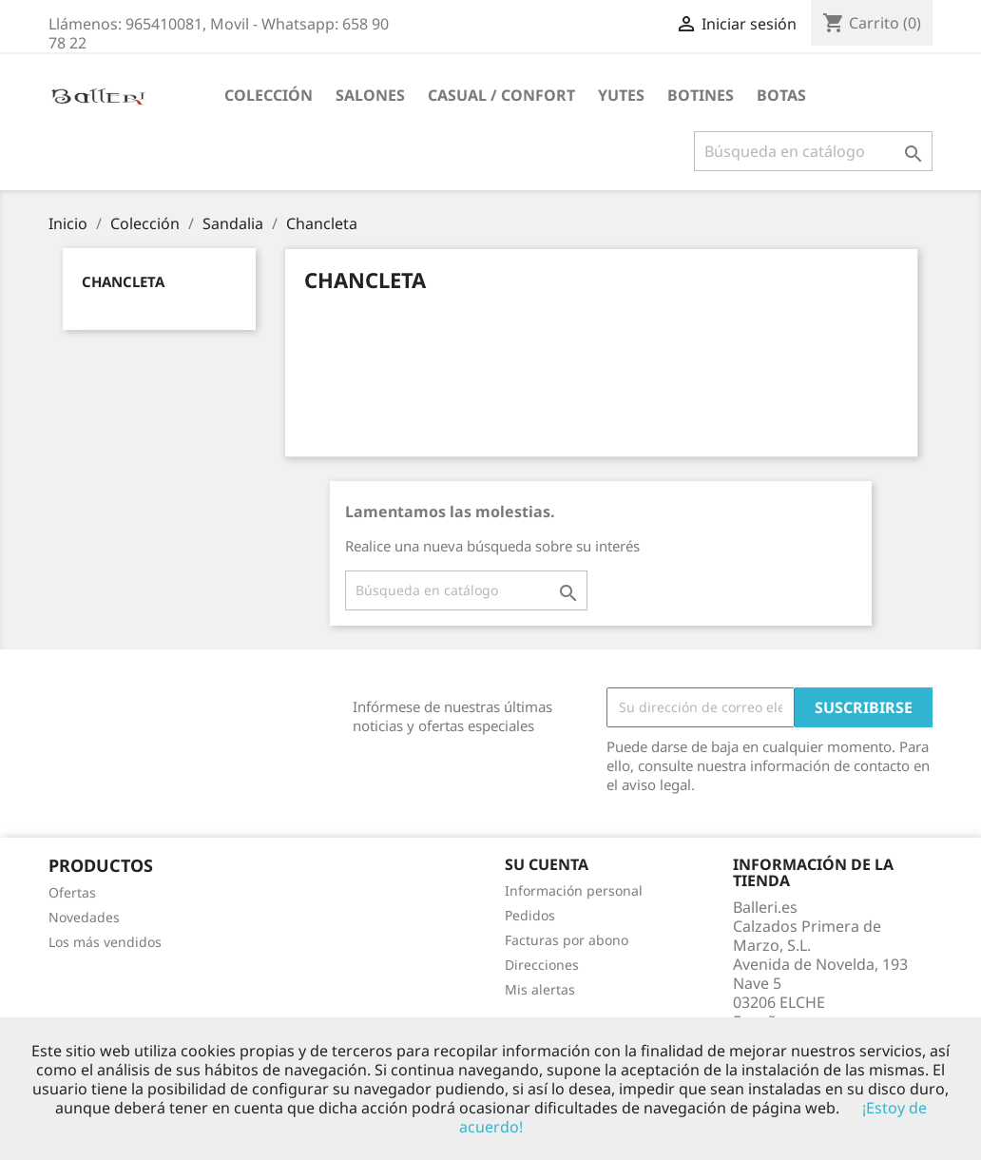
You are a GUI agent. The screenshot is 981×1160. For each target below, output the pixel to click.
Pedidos (530, 915)
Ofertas (72, 892)
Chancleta (123, 281)
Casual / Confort (501, 95)
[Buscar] (813, 151)
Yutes (621, 95)
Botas (781, 95)
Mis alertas (540, 989)
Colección (268, 95)
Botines (700, 95)
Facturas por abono (566, 940)
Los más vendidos (105, 942)
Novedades (84, 917)
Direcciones (542, 965)
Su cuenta (546, 864)
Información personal (574, 890)
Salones (370, 95)
